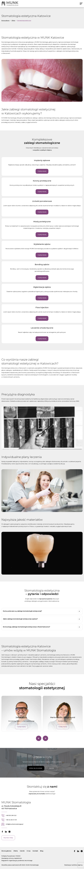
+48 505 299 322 (8, 819)
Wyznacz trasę (8, 841)
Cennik (51, 771)
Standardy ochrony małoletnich (11, 858)
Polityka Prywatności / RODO (10, 856)
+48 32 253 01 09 (9, 823)
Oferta (15, 851)
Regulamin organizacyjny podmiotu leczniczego (16, 860)
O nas (29, 851)
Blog (41, 851)
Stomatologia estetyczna (24, 20)
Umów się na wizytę (35, 771)
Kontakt (35, 851)
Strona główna (6, 851)
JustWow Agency (77, 865)
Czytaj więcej (42, 174)
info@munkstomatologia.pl (12, 827)
